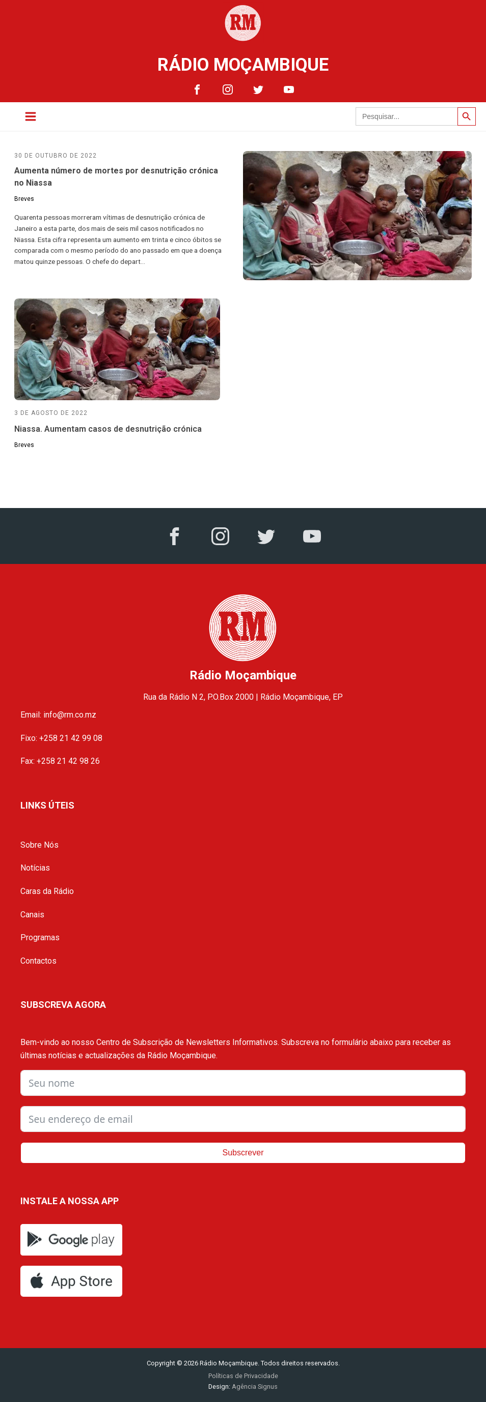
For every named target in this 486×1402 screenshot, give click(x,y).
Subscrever (243, 1152)
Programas (40, 937)
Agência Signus (254, 1386)
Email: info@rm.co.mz (58, 715)
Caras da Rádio (47, 891)
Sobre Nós (39, 845)
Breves (24, 198)
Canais (32, 914)
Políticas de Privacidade (243, 1376)
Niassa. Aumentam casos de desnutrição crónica (108, 429)
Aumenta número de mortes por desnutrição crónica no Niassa (116, 177)
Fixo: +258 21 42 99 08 (61, 738)
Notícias (35, 868)
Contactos (38, 961)
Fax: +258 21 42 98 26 (60, 761)
